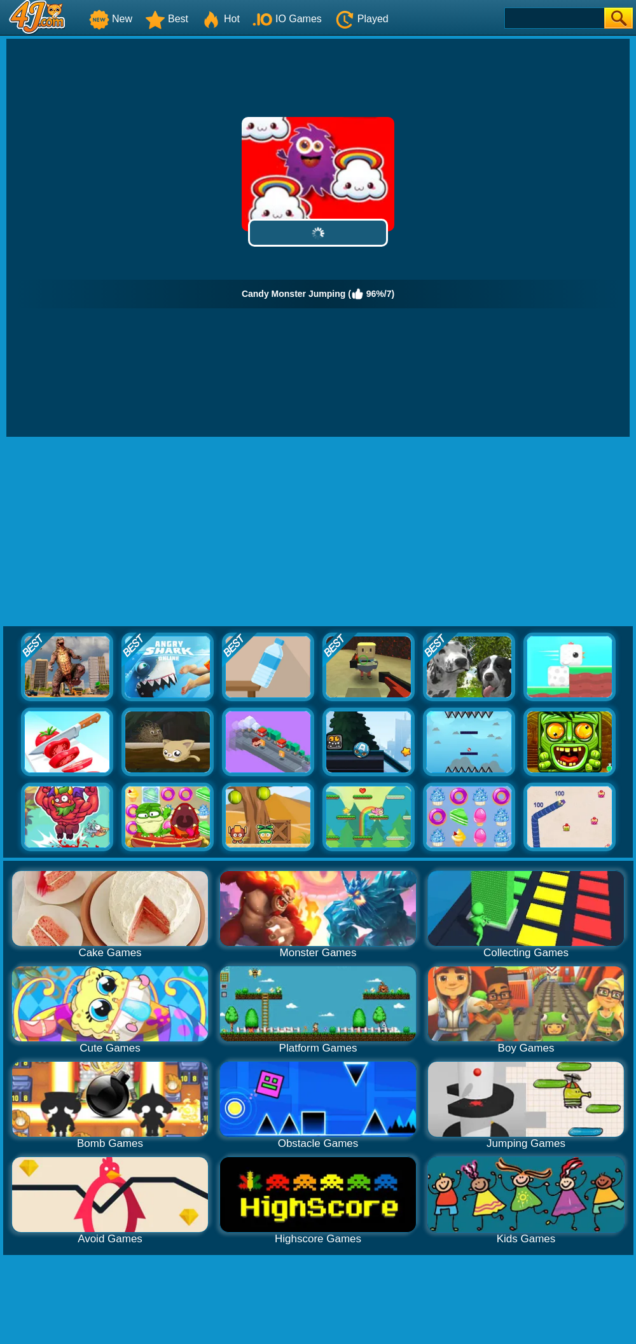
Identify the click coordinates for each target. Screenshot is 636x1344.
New (110, 18)
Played (362, 18)
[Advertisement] (318, 532)
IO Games (287, 18)
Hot (220, 18)
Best (166, 18)
